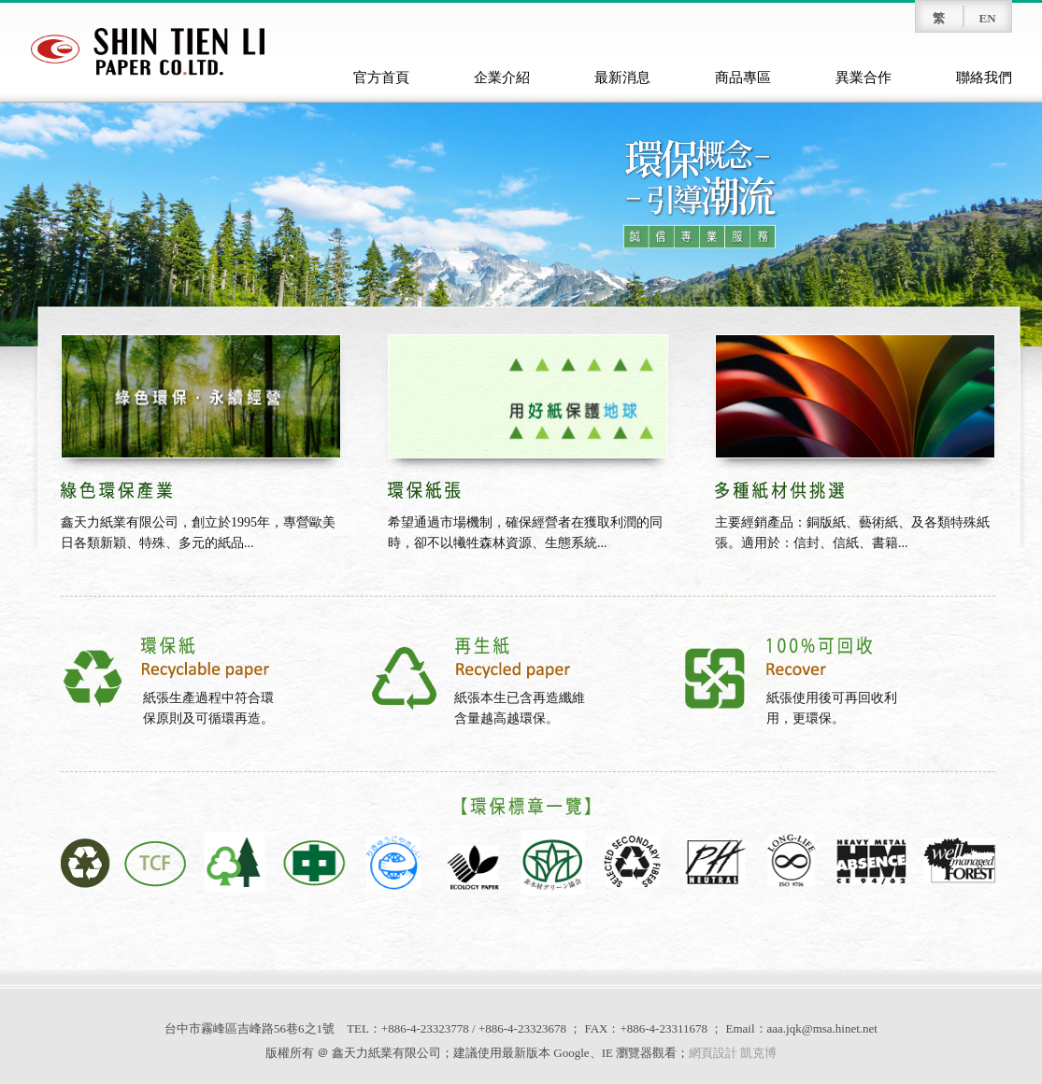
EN (986, 18)
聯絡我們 (984, 77)
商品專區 (743, 77)
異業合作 (863, 77)
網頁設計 (713, 1053)
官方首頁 (381, 77)
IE (607, 1053)
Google (571, 1053)
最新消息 (622, 77)
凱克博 (758, 1053)
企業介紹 (502, 77)
